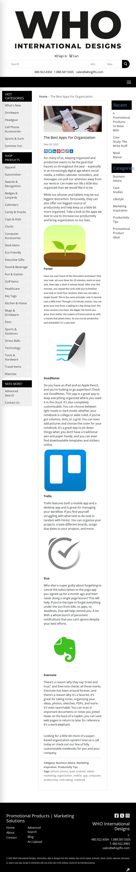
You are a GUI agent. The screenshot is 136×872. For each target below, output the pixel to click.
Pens (8, 322)
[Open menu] (128, 82)
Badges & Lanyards (11, 195)
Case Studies (118, 190)
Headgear (11, 120)
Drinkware (12, 113)
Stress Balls (12, 341)
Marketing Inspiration (120, 208)
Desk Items (12, 245)
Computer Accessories (13, 236)
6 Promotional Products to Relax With (121, 121)
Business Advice (65, 763)
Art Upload (35, 842)
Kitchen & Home (16, 303)
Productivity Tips (68, 767)
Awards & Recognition (13, 184)
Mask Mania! (117, 155)
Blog (30, 837)
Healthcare (12, 289)
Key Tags (11, 296)
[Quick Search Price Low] (97, 64)
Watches (10, 374)
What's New (13, 105)
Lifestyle (118, 199)
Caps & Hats (13, 219)
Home (43, 96)
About (10, 833)
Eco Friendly (13, 252)
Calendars (11, 205)
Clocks (9, 226)
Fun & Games (14, 274)
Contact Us (12, 403)
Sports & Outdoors (11, 331)
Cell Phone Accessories (13, 129)
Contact (11, 837)
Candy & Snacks (15, 212)
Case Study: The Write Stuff (120, 141)
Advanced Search (11, 393)
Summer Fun (13, 146)
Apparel (10, 167)
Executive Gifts (14, 260)
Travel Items (13, 367)
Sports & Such (14, 139)
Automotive (13, 174)
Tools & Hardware (11, 357)
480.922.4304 (43, 72)
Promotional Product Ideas (121, 233)
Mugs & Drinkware (12, 313)
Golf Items (12, 281)
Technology (12, 348)
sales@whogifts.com (89, 72)
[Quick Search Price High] (113, 64)
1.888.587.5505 (64, 72)
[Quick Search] (47, 64)
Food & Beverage (16, 267)
